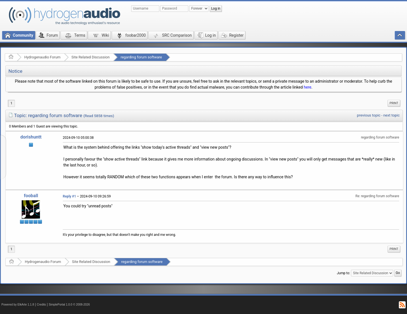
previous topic (368, 115)
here (307, 87)
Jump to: (343, 273)
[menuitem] (394, 103)
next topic (391, 115)
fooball (31, 195)
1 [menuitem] (11, 103)
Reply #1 (69, 196)
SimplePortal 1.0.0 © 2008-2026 (69, 304)
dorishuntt (30, 137)
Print (394, 103)
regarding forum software (141, 57)
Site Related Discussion (90, 57)
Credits (41, 304)
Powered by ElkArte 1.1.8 (17, 304)
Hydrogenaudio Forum (42, 57)
